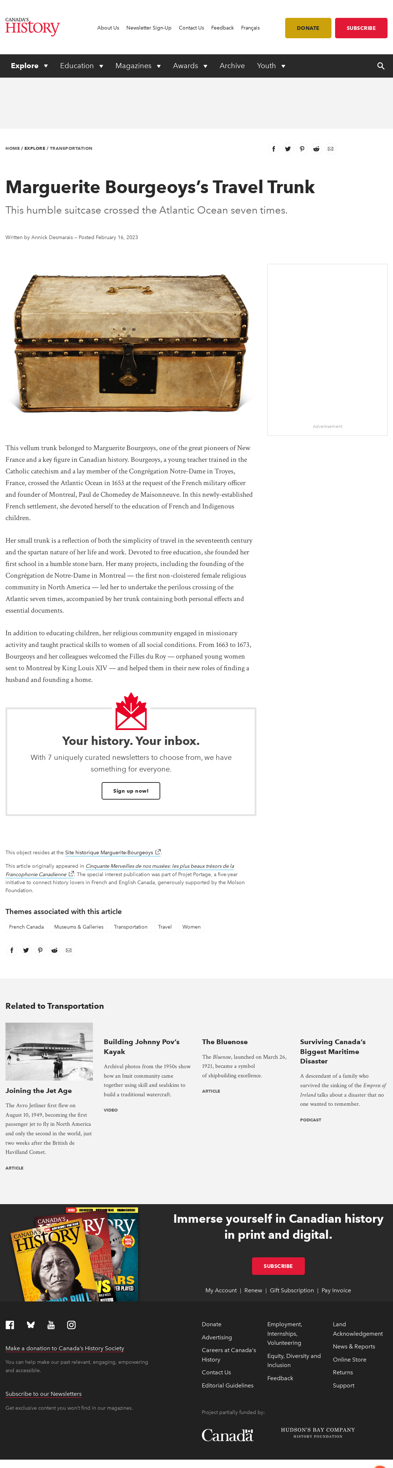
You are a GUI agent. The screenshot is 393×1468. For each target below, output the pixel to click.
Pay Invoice (336, 1242)
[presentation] (49, 1027)
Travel (165, 927)
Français (250, 28)
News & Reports (354, 1298)
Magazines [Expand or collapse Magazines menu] (134, 65)
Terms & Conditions (150, 1458)
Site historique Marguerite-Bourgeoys (113, 853)
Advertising (217, 1288)
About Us (108, 28)
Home (12, 148)
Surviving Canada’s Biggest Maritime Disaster (333, 1051)
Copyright (15, 1458)
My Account (221, 1242)
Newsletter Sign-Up (149, 28)
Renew (253, 1242)
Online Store (349, 1311)
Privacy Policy (115, 1458)
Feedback (222, 28)
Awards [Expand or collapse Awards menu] (186, 65)
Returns (343, 1324)
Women (191, 927)
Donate (308, 28)
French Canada (26, 927)
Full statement (182, 1450)
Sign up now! (131, 791)
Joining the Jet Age (38, 1042)
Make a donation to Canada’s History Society (64, 1300)
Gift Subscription (292, 1242)
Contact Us (191, 28)
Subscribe (361, 28)
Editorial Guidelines (228, 1337)
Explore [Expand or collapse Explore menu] (25, 65)
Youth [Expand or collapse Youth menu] (267, 65)
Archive (232, 65)
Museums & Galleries (78, 927)
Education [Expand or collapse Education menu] (78, 65)
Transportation (71, 148)
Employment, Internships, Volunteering (284, 1285)
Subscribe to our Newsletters (43, 1345)
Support (343, 1337)
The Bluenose (225, 1042)
